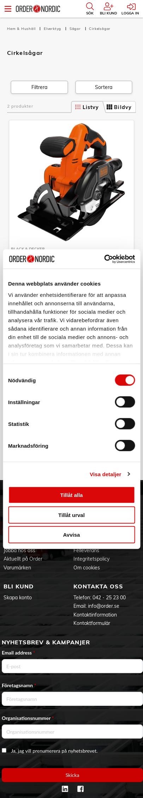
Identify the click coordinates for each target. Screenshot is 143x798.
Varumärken (17, 567)
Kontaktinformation (95, 615)
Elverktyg (53, 28)
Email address (18, 653)
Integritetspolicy (91, 559)
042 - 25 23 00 (109, 597)
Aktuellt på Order (23, 559)
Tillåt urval (71, 515)
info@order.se (103, 606)
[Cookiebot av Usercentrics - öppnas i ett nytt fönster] (104, 258)
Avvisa (71, 535)
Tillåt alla (71, 495)
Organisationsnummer (28, 718)
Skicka (72, 775)
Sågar (76, 28)
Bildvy (119, 107)
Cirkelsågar (100, 28)
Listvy (87, 107)
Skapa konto (18, 597)
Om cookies (86, 567)
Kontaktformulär (91, 623)
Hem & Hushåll (22, 28)
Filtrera (39, 87)
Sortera (103, 87)
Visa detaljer (105, 474)
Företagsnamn (19, 685)
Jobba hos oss (19, 550)
